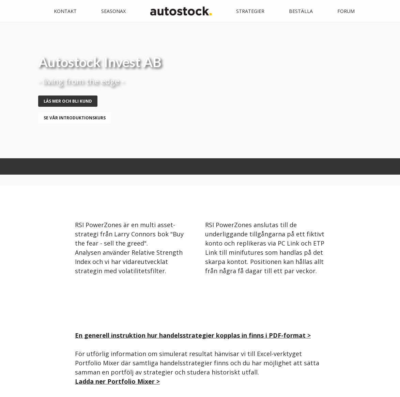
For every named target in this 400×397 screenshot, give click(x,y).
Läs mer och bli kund (68, 101)
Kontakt (65, 11)
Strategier (250, 11)
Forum (346, 11)
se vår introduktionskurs (75, 118)
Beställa (301, 11)
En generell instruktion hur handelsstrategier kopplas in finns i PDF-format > (193, 335)
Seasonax (113, 11)
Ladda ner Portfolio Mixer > (117, 381)
